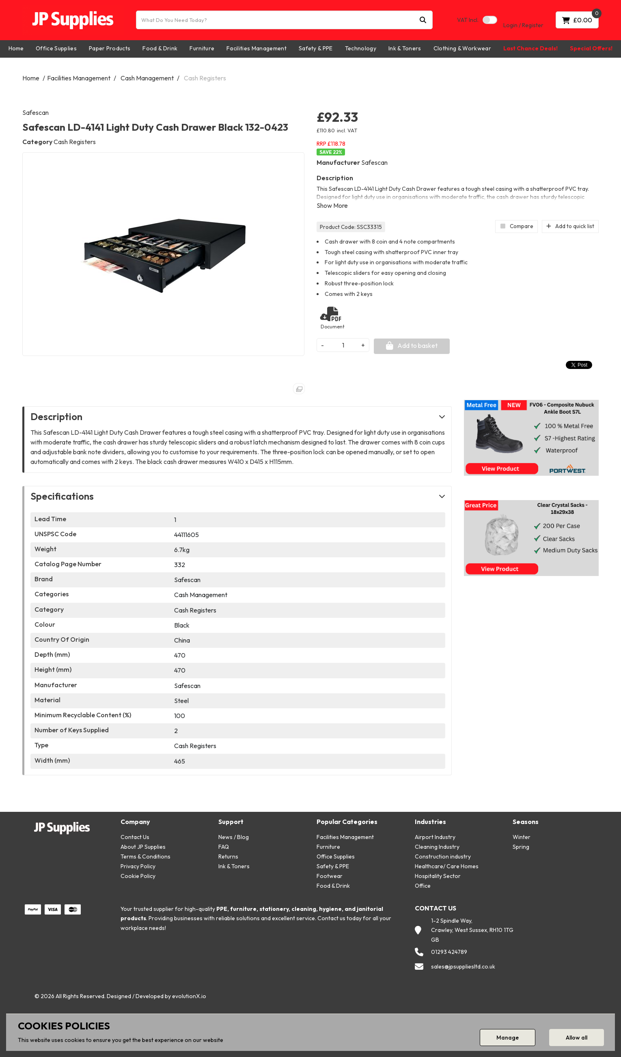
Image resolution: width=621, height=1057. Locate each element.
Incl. (468, 20)
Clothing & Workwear (462, 48)
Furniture (202, 48)
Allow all (576, 1037)
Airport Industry (435, 837)
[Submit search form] (423, 20)
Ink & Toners (404, 48)
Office (423, 885)
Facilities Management (256, 48)
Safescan (35, 112)
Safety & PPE (316, 48)
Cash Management (147, 78)
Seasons (526, 822)
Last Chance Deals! (530, 48)
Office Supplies (56, 48)
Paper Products (109, 48)
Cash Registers (205, 78)
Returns (228, 856)
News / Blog (233, 837)
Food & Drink (159, 48)
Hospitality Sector (438, 876)
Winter (521, 837)
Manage (507, 1037)
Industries (430, 822)
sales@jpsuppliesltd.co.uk (463, 966)
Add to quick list (570, 226)
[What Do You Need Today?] (284, 20)
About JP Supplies (143, 846)
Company (135, 822)
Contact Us (135, 837)
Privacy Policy (138, 866)
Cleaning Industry (437, 846)
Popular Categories (347, 822)
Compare (516, 226)
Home (16, 48)
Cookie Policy (138, 876)
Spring (521, 846)
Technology (360, 48)
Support (231, 822)
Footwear (330, 876)
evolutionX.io (189, 996)
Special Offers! (591, 48)
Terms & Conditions (145, 856)
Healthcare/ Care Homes (447, 866)
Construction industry (443, 856)
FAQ (223, 846)
